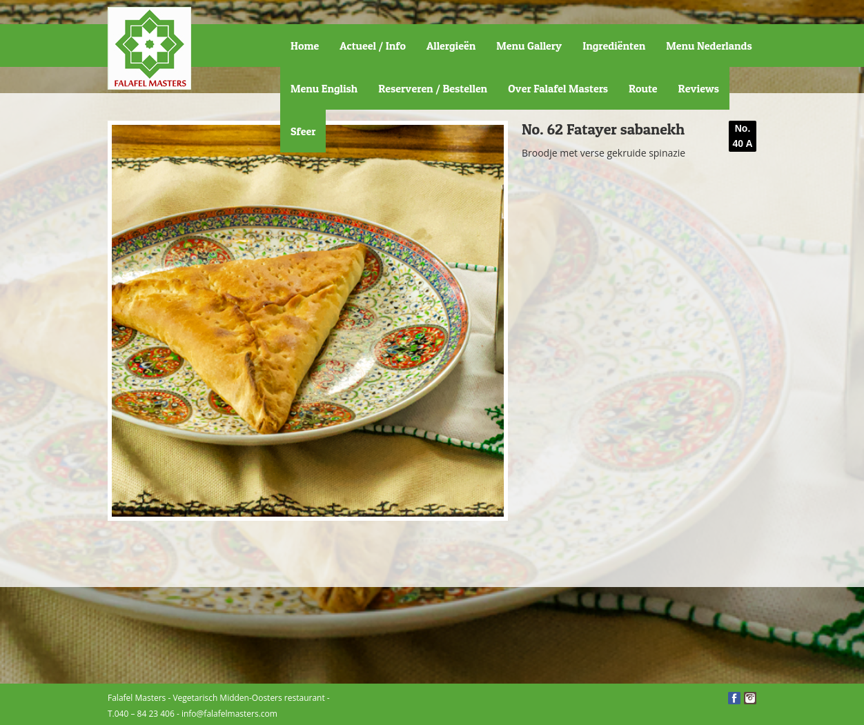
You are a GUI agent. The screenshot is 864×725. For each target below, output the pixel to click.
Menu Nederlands (709, 45)
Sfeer (303, 131)
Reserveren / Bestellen (432, 88)
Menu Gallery (529, 45)
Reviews (698, 88)
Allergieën (450, 45)
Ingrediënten (613, 45)
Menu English (324, 88)
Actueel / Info (373, 45)
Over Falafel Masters (558, 88)
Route (643, 88)
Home (305, 45)
